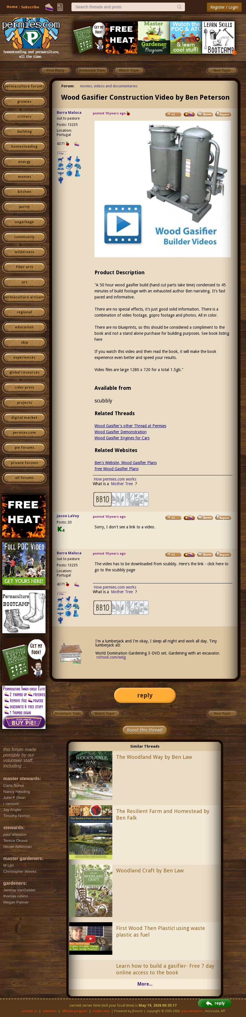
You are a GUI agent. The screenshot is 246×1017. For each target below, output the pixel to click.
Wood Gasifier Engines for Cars (122, 438)
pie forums (24, 448)
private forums (24, 463)
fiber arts (24, 267)
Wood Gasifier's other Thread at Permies (130, 426)
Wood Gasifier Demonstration (120, 432)
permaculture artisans (24, 297)
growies (24, 102)
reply (145, 695)
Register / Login (224, 7)
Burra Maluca (69, 112)
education (24, 327)
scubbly (103, 401)
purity (24, 207)
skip (24, 343)
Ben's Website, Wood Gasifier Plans (125, 462)
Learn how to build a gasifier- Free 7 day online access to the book (165, 969)
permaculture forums (24, 86)
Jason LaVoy (68, 516)
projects (24, 403)
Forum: (68, 86)
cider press (24, 387)
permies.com (24, 433)
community (24, 237)
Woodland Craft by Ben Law (150, 870)
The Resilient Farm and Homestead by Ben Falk (162, 814)
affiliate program (74, 1011)
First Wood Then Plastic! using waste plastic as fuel (160, 931)
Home (12, 7)
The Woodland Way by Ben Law (154, 757)
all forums (24, 478)
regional (24, 312)
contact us (29, 1011)
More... (144, 984)
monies (24, 177)
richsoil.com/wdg (111, 657)
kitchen (24, 192)
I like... (61, 153)
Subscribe (30, 7)
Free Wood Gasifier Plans (116, 468)
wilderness (24, 252)
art (24, 282)
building (24, 132)
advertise (49, 1011)
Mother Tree (122, 483)
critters (24, 117)
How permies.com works (115, 479)
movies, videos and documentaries (108, 86)
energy (24, 162)
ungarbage (24, 222)
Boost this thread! (145, 730)
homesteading (24, 147)
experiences (24, 358)
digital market (24, 418)
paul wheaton (191, 1011)
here (98, 339)
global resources (24, 372)
